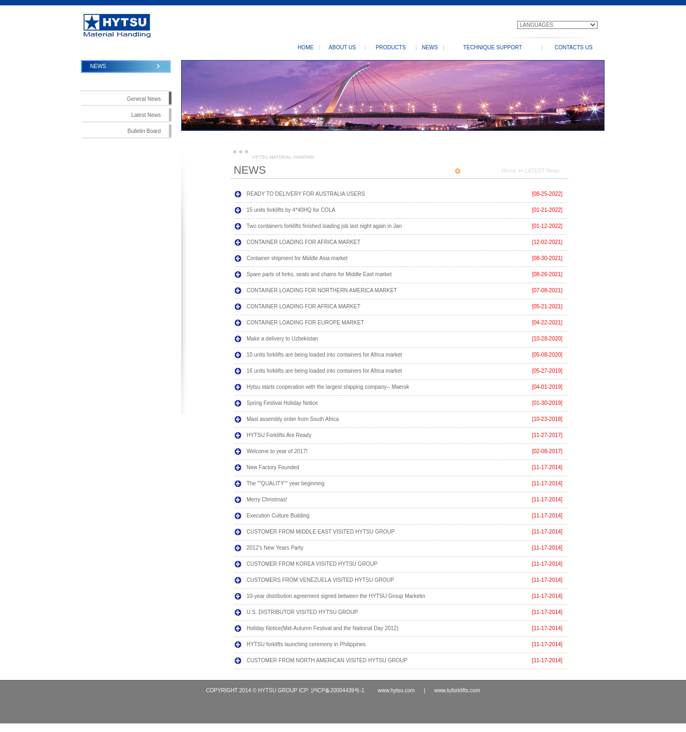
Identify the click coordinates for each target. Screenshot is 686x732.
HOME (305, 47)
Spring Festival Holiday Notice (282, 403)
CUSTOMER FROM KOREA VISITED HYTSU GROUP (312, 564)
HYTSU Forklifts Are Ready (279, 435)
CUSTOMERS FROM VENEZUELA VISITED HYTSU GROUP (320, 580)
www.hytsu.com (397, 690)
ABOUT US (342, 47)
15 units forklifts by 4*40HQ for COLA (291, 210)
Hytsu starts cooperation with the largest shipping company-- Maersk (328, 387)
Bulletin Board (144, 131)
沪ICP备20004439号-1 (337, 690)
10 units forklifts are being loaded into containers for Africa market (324, 355)
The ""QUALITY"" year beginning (285, 483)
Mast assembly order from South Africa (293, 419)
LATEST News (542, 171)
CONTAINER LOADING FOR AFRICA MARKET (304, 242)
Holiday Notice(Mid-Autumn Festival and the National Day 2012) (322, 628)
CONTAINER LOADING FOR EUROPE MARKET (305, 323)
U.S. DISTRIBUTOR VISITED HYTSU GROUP (302, 612)
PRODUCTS (391, 47)
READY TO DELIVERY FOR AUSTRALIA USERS (306, 194)
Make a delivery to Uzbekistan (282, 339)
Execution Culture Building (278, 516)
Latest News (146, 115)
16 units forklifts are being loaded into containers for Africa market (324, 371)
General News (144, 99)
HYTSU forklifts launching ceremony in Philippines (306, 644)
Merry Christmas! (267, 499)
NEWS (430, 47)
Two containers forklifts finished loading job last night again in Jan (324, 226)
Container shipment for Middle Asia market (297, 258)
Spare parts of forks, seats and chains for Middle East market (319, 274)
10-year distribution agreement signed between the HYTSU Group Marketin (336, 596)
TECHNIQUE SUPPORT (492, 47)
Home (509, 171)
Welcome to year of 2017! (277, 451)
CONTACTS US (574, 47)
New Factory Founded (273, 467)
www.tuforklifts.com (456, 690)
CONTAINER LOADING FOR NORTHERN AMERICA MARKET (322, 290)
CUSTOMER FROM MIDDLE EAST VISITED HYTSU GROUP (320, 532)
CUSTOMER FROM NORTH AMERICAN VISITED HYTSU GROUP (327, 660)
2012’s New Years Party (275, 548)
